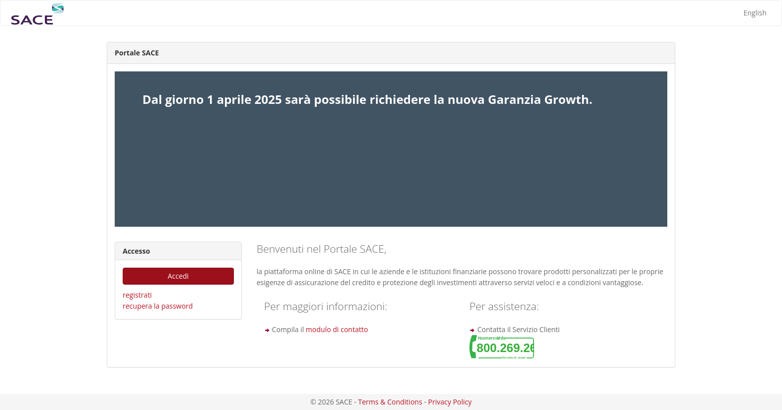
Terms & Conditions (390, 402)
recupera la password (158, 306)
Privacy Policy (449, 402)
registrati (137, 295)
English (755, 12)
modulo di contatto (337, 329)
